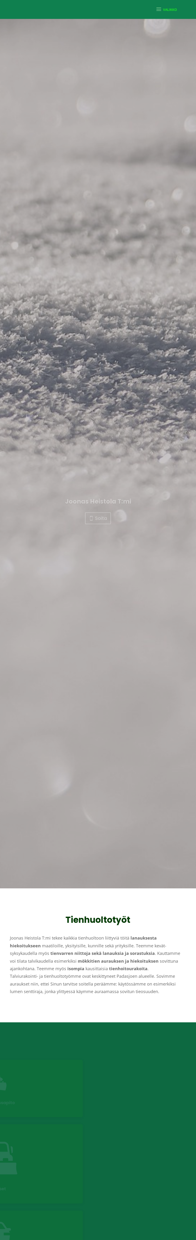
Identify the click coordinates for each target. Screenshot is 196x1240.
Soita (101, 543)
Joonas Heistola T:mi (98, 526)
